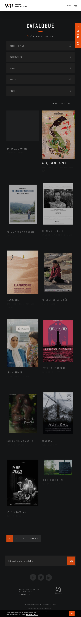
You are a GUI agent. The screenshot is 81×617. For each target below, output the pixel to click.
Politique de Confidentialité (40, 608)
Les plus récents (63, 103)
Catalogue (40, 26)
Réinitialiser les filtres (40, 36)
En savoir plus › (32, 615)
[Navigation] (75, 5)
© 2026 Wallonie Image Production (40, 605)
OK (72, 613)
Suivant (34, 538)
